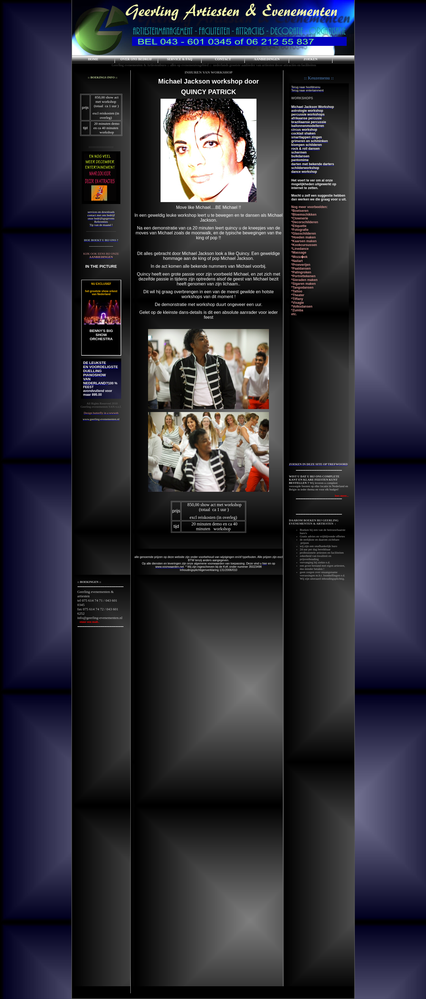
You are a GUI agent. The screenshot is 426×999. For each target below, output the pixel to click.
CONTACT (223, 59)
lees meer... (342, 495)
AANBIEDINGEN (267, 59)
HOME (93, 59)
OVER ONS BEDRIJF (136, 59)
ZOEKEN (310, 59)
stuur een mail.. (88, 621)
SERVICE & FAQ (179, 59)
